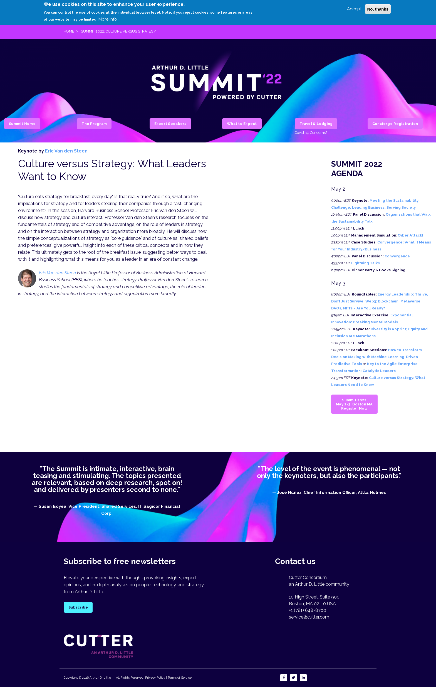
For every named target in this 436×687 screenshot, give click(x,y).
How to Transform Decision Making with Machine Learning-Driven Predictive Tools (376, 357)
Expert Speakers (170, 124)
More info (107, 16)
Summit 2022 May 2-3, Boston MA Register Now (354, 404)
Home (69, 31)
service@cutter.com (309, 617)
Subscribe (78, 607)
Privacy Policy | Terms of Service (168, 677)
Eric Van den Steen (66, 151)
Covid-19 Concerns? (311, 132)
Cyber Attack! (410, 235)
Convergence (397, 256)
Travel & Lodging (316, 124)
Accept (354, 6)
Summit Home (22, 124)
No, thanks (378, 6)
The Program (94, 124)
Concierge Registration (395, 124)
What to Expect (242, 124)
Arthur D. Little (100, 677)
